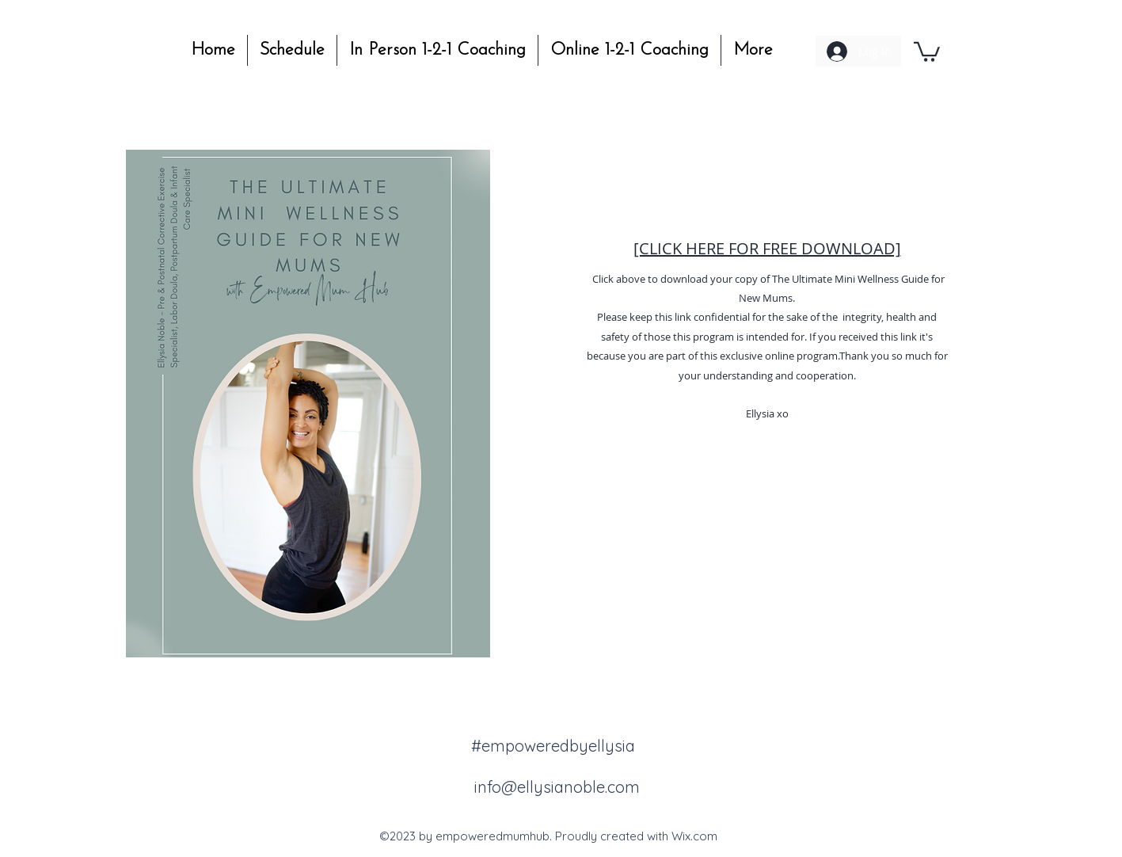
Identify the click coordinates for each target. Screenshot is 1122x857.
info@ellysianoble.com (557, 787)
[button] (927, 51)
